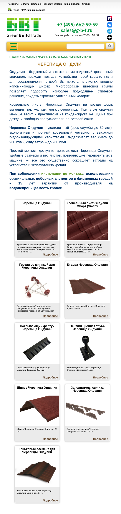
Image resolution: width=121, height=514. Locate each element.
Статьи (86, 3)
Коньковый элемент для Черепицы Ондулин (37, 450)
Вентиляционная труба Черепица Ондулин (87, 327)
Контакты (13, 3)
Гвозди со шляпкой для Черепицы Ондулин (37, 266)
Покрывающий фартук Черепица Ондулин (37, 327)
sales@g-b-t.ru (77, 30)
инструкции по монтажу (62, 173)
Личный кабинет (36, 9)
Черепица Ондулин (37, 203)
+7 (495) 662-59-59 (77, 24)
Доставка (36, 3)
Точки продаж (72, 3)
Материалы (28, 56)
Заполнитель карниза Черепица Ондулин (87, 389)
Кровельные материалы (52, 56)
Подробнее (50, 254)
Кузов (16, 9)
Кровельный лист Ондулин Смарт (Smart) (87, 204)
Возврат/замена (52, 3)
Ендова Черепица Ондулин (87, 264)
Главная (15, 56)
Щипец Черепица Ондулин (37, 387)
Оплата (25, 3)
